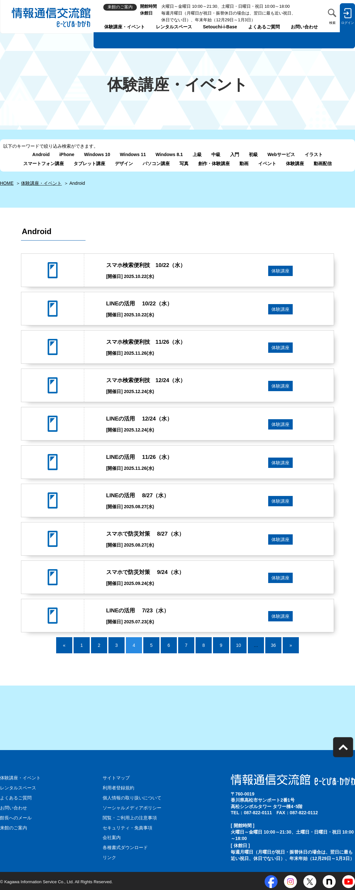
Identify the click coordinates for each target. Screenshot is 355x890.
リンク (109, 856)
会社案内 (112, 836)
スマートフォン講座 (43, 163)
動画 (244, 163)
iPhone (67, 154)
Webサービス (281, 154)
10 (238, 645)
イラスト (314, 154)
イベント (267, 163)
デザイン (124, 163)
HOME (7, 183)
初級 (253, 154)
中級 (215, 154)
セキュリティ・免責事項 (127, 826)
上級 (197, 154)
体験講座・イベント (124, 26)
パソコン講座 (156, 163)
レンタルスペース (174, 26)
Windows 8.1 (169, 154)
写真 (183, 163)
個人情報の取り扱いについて (132, 797)
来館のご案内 (13, 826)
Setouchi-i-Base (220, 26)
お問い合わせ (304, 26)
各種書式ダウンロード (125, 846)
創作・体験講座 (214, 163)
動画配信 (323, 163)
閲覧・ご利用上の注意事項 (130, 817)
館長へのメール (16, 817)
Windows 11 (133, 154)
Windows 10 (97, 154)
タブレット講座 (89, 163)
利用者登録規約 (118, 787)
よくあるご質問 (264, 26)
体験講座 (295, 163)
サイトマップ (116, 777)
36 (273, 645)
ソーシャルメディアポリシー (132, 807)
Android (41, 154)
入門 (234, 154)
